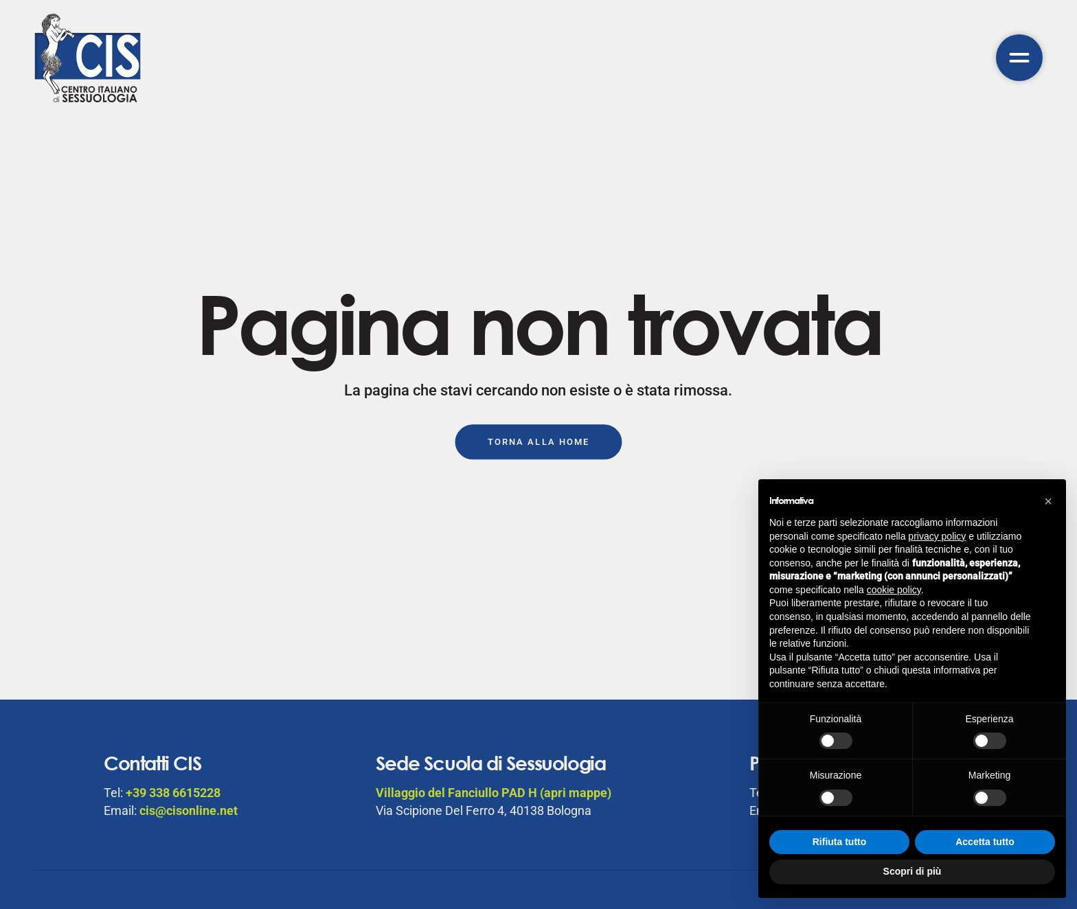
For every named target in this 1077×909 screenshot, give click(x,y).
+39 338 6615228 (173, 792)
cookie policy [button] (894, 589)
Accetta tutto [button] (984, 841)
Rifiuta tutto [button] (840, 841)
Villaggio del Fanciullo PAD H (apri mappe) (493, 792)
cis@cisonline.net (188, 810)
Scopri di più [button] (912, 871)
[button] (1048, 501)
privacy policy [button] (937, 536)
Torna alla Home (538, 442)
